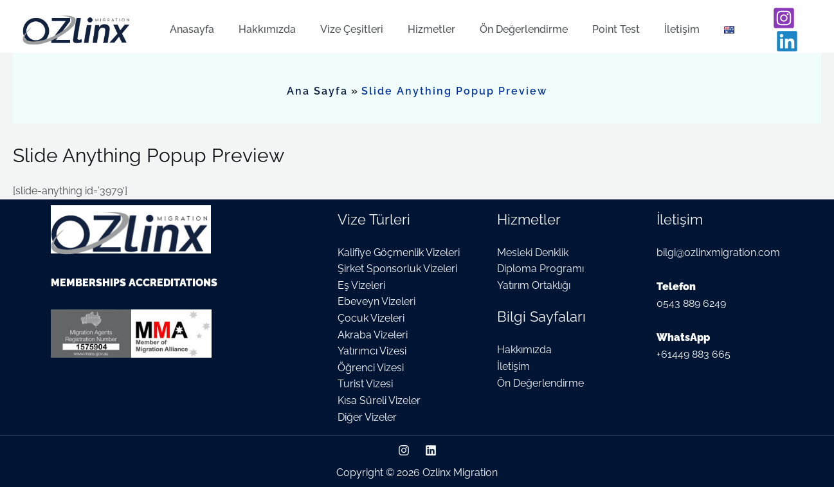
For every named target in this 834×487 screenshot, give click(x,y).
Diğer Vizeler (367, 417)
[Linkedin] (799, 23)
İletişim (657, 23)
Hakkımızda (261, 23)
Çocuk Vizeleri (371, 318)
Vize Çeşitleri (342, 23)
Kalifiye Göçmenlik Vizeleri (399, 252)
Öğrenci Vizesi (371, 368)
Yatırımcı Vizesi (372, 351)
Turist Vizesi (365, 384)
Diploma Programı (540, 268)
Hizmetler (418, 23)
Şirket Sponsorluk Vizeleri (397, 268)
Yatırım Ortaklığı (533, 285)
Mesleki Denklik (532, 252)
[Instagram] (770, 23)
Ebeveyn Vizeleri (376, 301)
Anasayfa (190, 23)
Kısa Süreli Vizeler (379, 400)
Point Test (595, 23)
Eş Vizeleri (361, 285)
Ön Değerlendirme (506, 23)
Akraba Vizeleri (373, 335)
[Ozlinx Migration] (77, 22)
